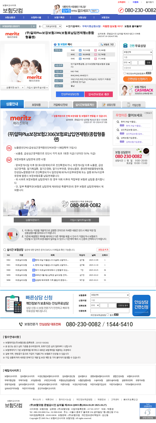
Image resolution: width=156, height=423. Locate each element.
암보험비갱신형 (68, 376)
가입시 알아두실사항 (80, 220)
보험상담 (82, 17)
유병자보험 (140, 380)
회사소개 (36, 399)
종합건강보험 (118, 376)
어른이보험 (65, 384)
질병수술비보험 (112, 380)
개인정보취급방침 (84, 399)
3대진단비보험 (50, 380)
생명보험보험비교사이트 (100, 376)
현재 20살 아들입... (129, 122)
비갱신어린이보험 (80, 384)
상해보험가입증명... (129, 138)
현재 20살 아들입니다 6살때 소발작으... (52, 260)
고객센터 (115, 399)
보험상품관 (10, 17)
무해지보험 (22, 380)
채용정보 (102, 399)
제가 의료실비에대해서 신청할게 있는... (52, 270)
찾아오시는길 (65, 399)
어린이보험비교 (115, 384)
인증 (148, 62)
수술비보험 (98, 380)
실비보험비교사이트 (26, 384)
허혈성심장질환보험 (67, 380)
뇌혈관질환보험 (84, 380)
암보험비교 (82, 376)
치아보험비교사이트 (133, 384)
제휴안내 (49, 399)
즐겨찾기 (150, 2)
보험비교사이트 (11, 376)
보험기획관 (59, 17)
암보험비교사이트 (27, 376)
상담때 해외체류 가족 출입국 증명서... (51, 280)
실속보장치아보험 (12, 389)
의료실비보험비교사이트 (47, 384)
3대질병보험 (36, 380)
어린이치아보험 (28, 389)
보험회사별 (36, 17)
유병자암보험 (10, 384)
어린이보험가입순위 (98, 384)
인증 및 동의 (123, 305)
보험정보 (105, 17)
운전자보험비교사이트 (47, 389)
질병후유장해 (127, 380)
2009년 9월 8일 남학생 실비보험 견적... (51, 275)
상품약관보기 (32, 220)
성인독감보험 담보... (129, 130)
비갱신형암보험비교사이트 (48, 376)
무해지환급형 (10, 380)
